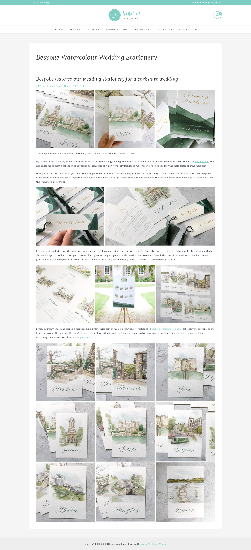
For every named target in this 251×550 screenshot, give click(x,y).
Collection (64, 29)
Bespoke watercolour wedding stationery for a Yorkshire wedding (107, 79)
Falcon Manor (202, 161)
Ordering (162, 29)
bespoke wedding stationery (167, 328)
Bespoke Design (55, 86)
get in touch (86, 337)
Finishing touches (118, 29)
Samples (178, 29)
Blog (190, 29)
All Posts (41, 86)
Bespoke (80, 29)
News (68, 86)
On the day (96, 29)
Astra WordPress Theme (154, 543)
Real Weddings (142, 29)
